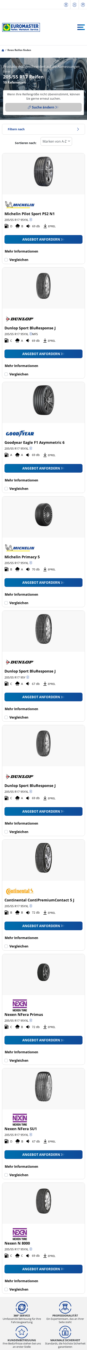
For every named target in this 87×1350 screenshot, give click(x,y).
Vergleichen (18, 259)
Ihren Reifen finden (19, 50)
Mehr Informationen (21, 251)
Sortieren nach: (25, 143)
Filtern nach (43, 129)
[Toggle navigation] (81, 27)
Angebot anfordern (41, 239)
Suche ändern (41, 107)
